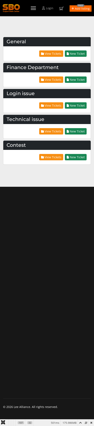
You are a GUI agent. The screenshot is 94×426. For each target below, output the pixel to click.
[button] (81, 8)
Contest (16, 145)
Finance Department (33, 67)
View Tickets (51, 54)
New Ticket (76, 54)
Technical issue (25, 119)
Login (47, 8)
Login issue (21, 93)
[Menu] (33, 8)
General (16, 41)
